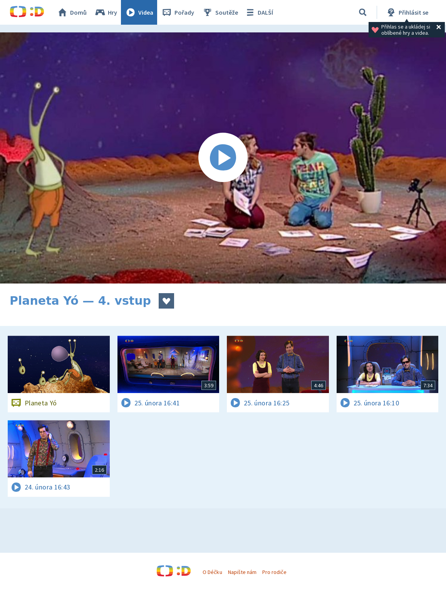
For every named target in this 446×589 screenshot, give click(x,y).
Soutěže (220, 12)
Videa (139, 12)
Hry (105, 12)
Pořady (177, 12)
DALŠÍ (258, 12)
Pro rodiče (274, 572)
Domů (72, 12)
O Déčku (212, 572)
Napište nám (242, 572)
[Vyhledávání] (363, 12)
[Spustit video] (223, 158)
